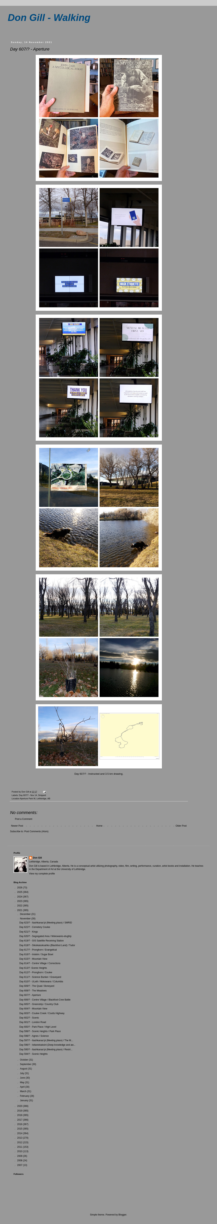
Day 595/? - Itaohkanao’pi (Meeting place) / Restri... (45, 1049)
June (23, 1077)
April (22, 1087)
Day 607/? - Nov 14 (28, 795)
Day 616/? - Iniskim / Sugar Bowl (36, 954)
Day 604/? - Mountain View (33, 1008)
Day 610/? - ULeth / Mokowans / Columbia (41, 981)
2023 (20, 901)
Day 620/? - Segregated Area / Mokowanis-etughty (45, 936)
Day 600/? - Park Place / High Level (37, 1026)
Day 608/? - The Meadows (33, 990)
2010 (20, 1151)
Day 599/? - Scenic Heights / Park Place (40, 1031)
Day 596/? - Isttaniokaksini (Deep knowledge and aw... (47, 1044)
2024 (20, 896)
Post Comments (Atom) (36, 831)
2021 (20, 910)
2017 (20, 1119)
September (26, 1064)
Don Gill (37, 857)
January (24, 1100)
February (25, 1096)
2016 (20, 1124)
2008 (20, 1160)
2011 (20, 1147)
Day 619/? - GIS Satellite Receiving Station (41, 940)
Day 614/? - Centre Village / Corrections (39, 963)
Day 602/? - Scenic (29, 1017)
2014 (20, 1133)
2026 (20, 887)
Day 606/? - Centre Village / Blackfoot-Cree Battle (45, 999)
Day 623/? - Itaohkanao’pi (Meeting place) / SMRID (45, 922)
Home (99, 825)
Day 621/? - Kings (28, 931)
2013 (20, 1137)
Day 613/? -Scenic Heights (33, 968)
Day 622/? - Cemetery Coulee (34, 927)
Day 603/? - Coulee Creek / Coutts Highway (42, 1013)
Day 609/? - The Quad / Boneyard (36, 986)
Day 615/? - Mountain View (33, 959)
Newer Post (17, 825)
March (23, 1091)
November (25, 918)
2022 (20, 905)
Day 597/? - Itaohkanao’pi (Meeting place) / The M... (46, 1040)
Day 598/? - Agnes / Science (34, 1036)
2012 (20, 1142)
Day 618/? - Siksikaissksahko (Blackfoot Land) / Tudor (47, 945)
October (24, 1059)
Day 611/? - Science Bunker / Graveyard (40, 977)
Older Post (181, 825)
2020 (20, 1106)
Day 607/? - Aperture (30, 995)
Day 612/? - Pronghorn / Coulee (35, 972)
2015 (20, 1128)
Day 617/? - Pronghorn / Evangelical (38, 949)
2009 (20, 1156)
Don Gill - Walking (49, 17)
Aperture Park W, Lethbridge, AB (35, 798)
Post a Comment (23, 819)
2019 (20, 1110)
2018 (20, 1115)
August (24, 1068)
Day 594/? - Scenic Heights (33, 1054)
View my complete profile (42, 873)
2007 (20, 1165)
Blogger (122, 1214)
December (25, 914)
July (22, 1073)
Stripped (42, 795)
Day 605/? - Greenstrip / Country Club (38, 1004)
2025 (20, 892)
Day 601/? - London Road (32, 1022)
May (22, 1082)
